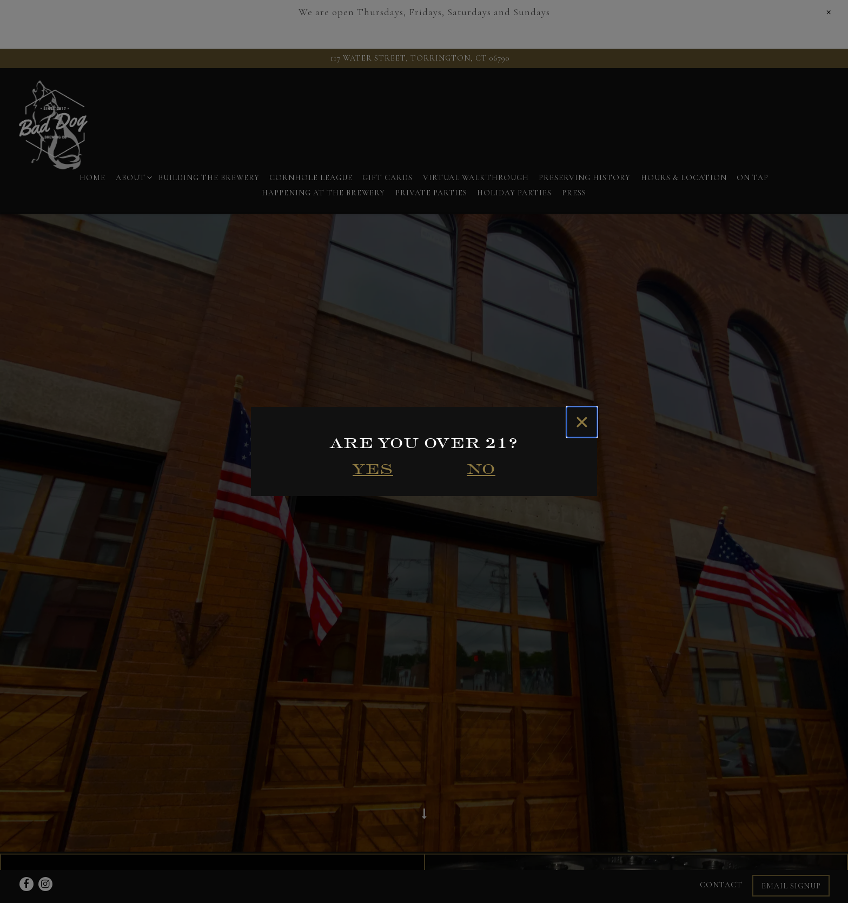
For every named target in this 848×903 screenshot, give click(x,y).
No (481, 469)
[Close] (582, 422)
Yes (373, 469)
